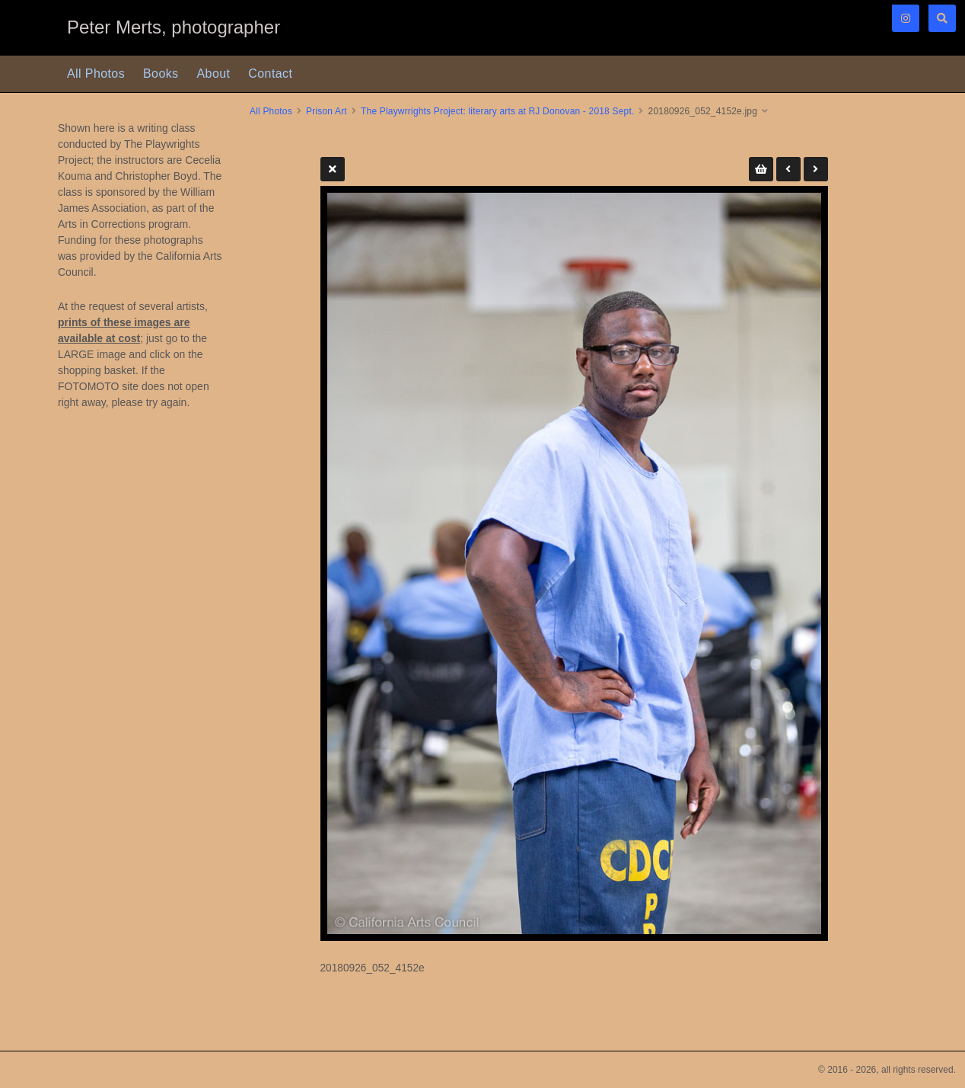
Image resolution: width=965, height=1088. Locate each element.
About (214, 73)
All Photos (96, 73)
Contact (270, 73)
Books (160, 73)
